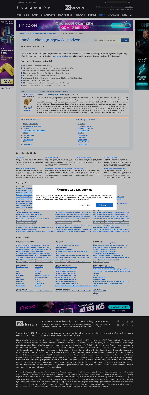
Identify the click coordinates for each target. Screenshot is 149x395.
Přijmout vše (104, 205)
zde (88, 199)
